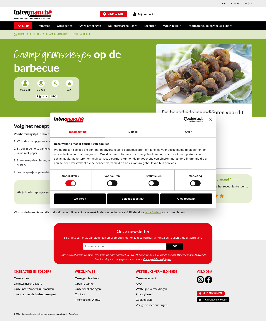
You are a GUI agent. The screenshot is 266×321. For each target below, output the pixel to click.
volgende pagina (166, 255)
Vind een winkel (210, 293)
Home (19, 34)
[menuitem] (246, 3)
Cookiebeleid (144, 299)
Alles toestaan (186, 198)
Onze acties (64, 25)
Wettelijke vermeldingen (151, 289)
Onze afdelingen (90, 25)
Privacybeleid (144, 294)
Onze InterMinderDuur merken (34, 289)
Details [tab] (133, 131)
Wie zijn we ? (172, 25)
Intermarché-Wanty (87, 299)
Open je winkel (84, 283)
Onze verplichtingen (88, 289)
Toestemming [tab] (78, 131)
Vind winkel (114, 14)
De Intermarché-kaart (122, 25)
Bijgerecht (42, 96)
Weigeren (80, 198)
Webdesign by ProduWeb (67, 314)
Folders (23, 25)
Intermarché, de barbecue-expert (210, 25)
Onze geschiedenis (87, 278)
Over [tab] (188, 131)
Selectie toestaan (133, 198)
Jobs (223, 3)
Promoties (43, 25)
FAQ (139, 283)
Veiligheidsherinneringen (152, 305)
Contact (235, 3)
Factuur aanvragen (213, 299)
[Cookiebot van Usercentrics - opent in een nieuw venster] (186, 119)
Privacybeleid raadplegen (157, 259)
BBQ (53, 96)
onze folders (153, 212)
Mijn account (143, 14)
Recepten (150, 25)
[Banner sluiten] (210, 119)
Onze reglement (146, 278)
